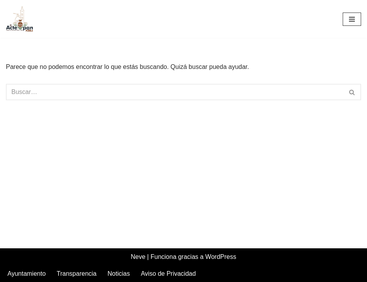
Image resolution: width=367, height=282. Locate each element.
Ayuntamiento (26, 273)
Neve (138, 256)
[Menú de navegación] (352, 19)
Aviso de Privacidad (168, 273)
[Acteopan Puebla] (21, 19)
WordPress (220, 256)
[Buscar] (174, 92)
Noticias (118, 273)
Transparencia (77, 273)
